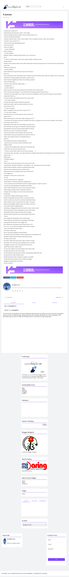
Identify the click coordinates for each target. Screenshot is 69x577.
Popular (34, 501)
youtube (23, 394)
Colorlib (44, 574)
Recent (25, 501)
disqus (33, 303)
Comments (42, 501)
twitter (13, 274)
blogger (13, 303)
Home (22, 481)
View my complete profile (13, 544)
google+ (20, 274)
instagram (23, 392)
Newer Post (9, 297)
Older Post (57, 297)
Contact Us (24, 484)
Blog (22, 388)
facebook (6, 274)
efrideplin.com (6, 14)
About (22, 483)
